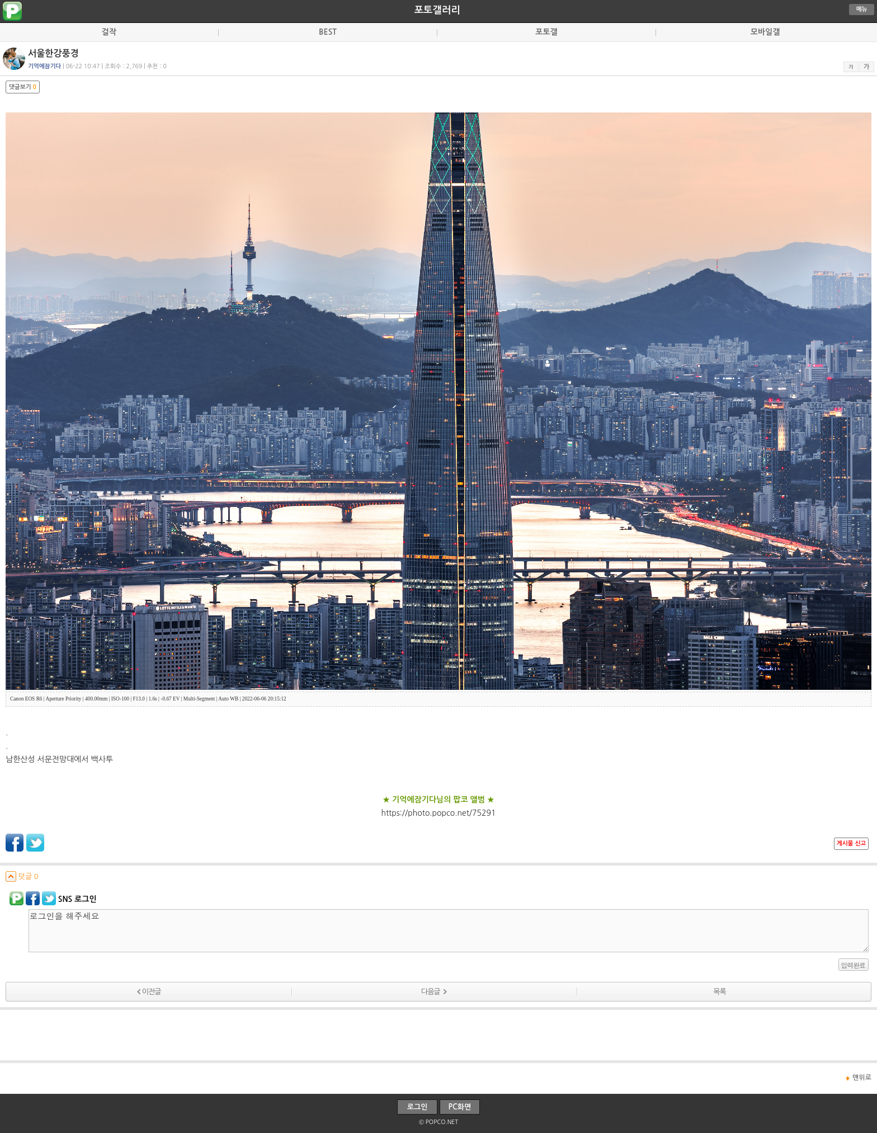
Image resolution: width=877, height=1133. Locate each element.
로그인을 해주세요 (449, 930)
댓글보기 (22, 87)
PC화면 (460, 1107)
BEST (328, 32)
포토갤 (546, 32)
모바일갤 (765, 32)
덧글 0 (22, 876)
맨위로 (861, 1077)
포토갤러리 (437, 10)
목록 (719, 991)
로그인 (417, 1107)
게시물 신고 (851, 843)
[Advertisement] (438, 1035)
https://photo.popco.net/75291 (438, 813)
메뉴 (861, 9)
